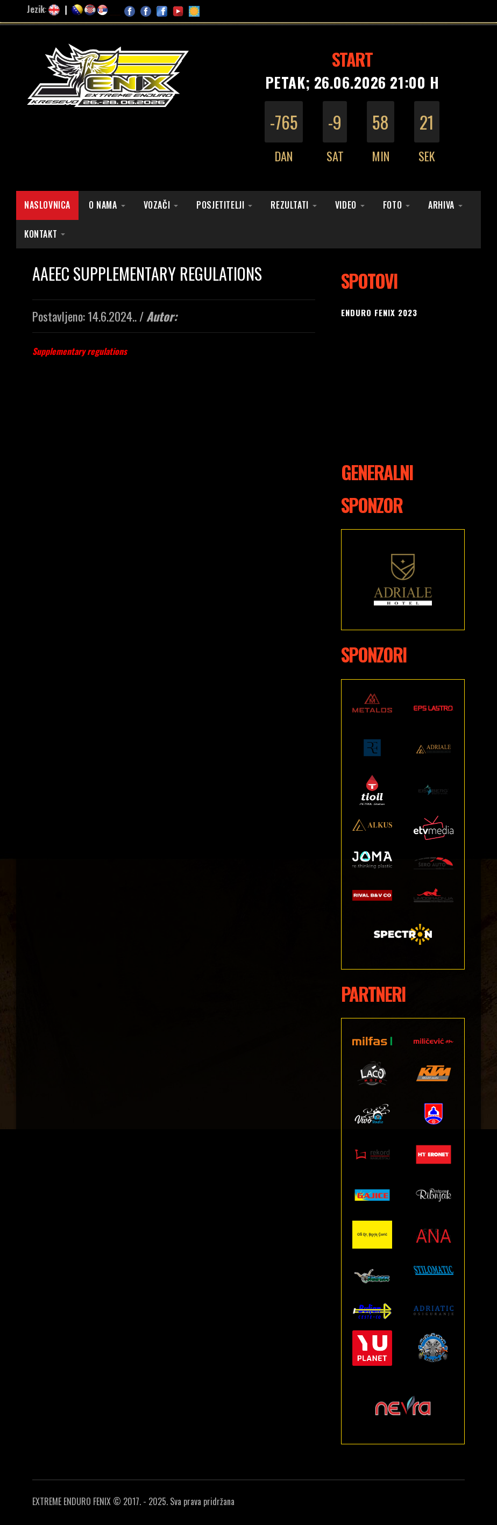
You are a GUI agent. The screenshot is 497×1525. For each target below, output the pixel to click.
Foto (392, 204)
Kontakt (40, 233)
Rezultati (289, 204)
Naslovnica (47, 204)
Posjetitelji (220, 204)
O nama (103, 204)
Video (346, 204)
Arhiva (441, 204)
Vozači (157, 204)
